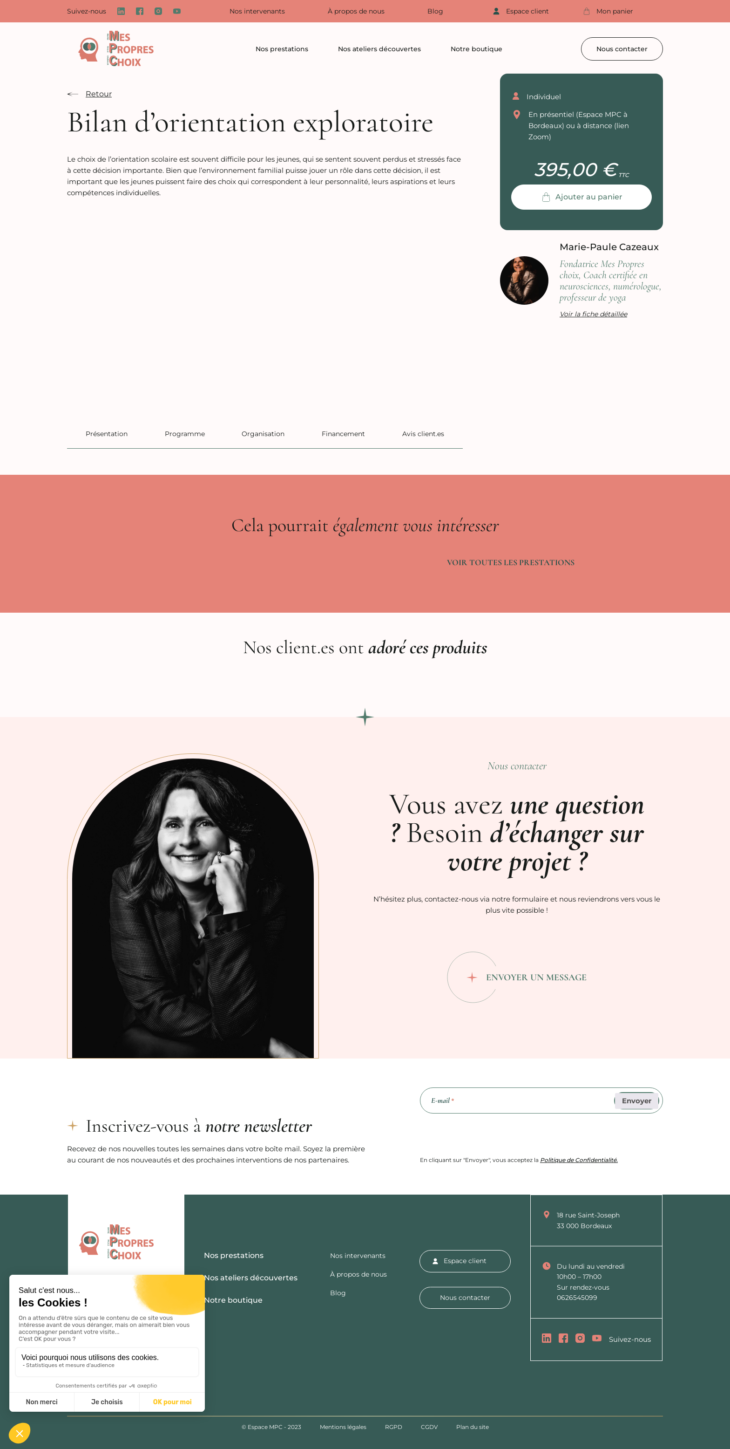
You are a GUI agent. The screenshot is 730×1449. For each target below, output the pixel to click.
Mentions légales (343, 1426)
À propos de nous (356, 11)
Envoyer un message (536, 977)
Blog (435, 11)
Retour (99, 93)
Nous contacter (622, 49)
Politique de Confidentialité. (579, 1159)
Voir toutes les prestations (511, 562)
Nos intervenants (257, 11)
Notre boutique (476, 49)
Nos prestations (282, 49)
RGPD (393, 1426)
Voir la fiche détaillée (593, 314)
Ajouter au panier (588, 196)
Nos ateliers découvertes (379, 49)
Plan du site (472, 1426)
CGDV (429, 1426)
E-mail (442, 1101)
